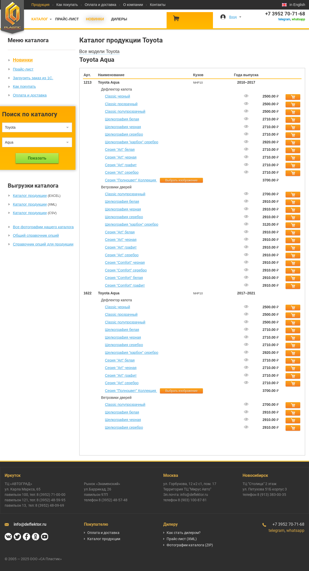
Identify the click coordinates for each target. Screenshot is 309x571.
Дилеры (119, 19)
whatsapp (298, 19)
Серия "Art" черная (121, 157)
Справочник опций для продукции (43, 244)
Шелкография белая (122, 119)
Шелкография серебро (124, 134)
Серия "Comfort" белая (124, 278)
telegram (284, 19)
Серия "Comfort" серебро (126, 270)
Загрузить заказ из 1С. (33, 78)
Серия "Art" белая (120, 149)
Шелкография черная (123, 127)
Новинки (95, 19)
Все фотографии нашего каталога (43, 227)
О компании (133, 5)
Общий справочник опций (36, 235)
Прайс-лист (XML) (182, 539)
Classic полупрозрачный (125, 111)
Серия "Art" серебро (122, 172)
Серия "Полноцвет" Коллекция (131, 180)
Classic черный (117, 96)
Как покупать (67, 5)
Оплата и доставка (100, 5)
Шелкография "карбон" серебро (131, 142)
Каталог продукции (30, 195)
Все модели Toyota (99, 51)
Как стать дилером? (184, 533)
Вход (233, 17)
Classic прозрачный (121, 104)
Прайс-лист (67, 19)
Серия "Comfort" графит (125, 285)
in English (297, 5)
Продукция (40, 5)
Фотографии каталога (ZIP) (190, 545)
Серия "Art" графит (121, 165)
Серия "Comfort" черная (125, 262)
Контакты (157, 5)
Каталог (39, 19)
